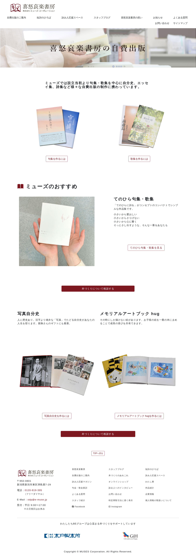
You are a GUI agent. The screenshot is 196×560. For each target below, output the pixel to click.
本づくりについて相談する (98, 288)
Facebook (78, 507)
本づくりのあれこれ (118, 475)
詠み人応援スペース (72, 17)
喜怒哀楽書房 (78, 469)
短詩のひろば (44, 17)
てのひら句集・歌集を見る (146, 247)
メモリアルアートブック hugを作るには (139, 416)
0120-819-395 (33, 490)
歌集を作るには (139, 158)
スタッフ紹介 (78, 500)
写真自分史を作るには (56, 416)
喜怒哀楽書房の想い (131, 17)
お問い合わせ (162, 23)
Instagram (115, 507)
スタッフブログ (102, 17)
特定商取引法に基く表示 (121, 500)
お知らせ (158, 17)
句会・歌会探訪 (79, 488)
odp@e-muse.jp (37, 499)
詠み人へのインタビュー (121, 488)
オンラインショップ (118, 482)
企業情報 (149, 494)
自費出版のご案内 (16, 17)
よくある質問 (180, 17)
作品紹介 (149, 488)
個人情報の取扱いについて (158, 500)
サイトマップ (180, 23)
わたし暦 (149, 482)
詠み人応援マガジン (82, 482)
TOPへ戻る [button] (98, 453)
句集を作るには (57, 158)
